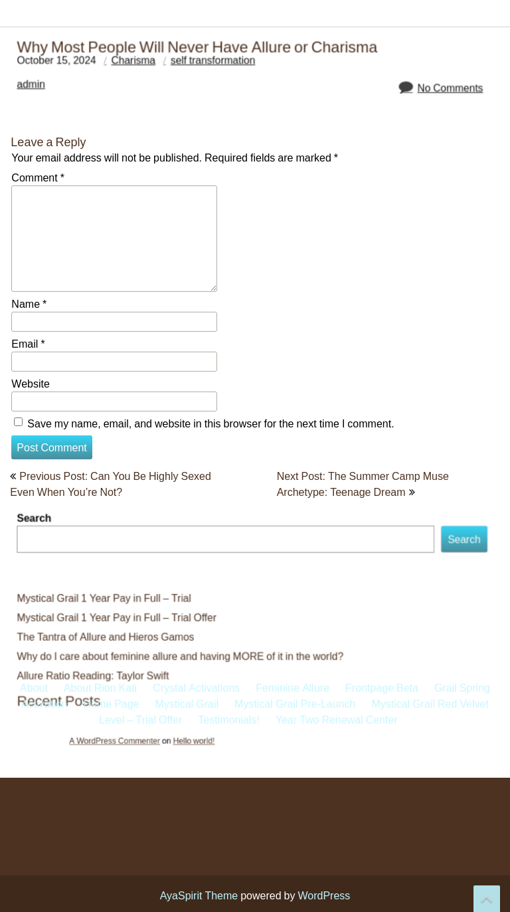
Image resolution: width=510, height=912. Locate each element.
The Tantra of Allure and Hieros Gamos (114, 636)
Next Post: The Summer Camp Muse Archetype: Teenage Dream (363, 484)
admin (43, 84)
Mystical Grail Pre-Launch (294, 278)
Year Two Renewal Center (337, 294)
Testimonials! (228, 294)
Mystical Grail (187, 278)
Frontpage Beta (381, 262)
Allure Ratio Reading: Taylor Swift (102, 673)
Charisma (140, 62)
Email (27, 344)
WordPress (324, 895)
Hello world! (210, 735)
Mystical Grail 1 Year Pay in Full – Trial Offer (124, 618)
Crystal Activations (196, 262)
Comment (37, 177)
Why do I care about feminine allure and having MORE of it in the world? (184, 654)
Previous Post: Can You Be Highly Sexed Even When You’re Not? (110, 484)
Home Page (111, 278)
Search (46, 523)
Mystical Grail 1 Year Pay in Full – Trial (112, 599)
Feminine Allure (292, 262)
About (34, 262)
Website (30, 384)
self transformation (215, 62)
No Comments (440, 88)
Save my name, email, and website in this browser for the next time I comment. (210, 423)
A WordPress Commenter (153, 735)
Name (28, 304)
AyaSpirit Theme (199, 895)
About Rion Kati (100, 262)
